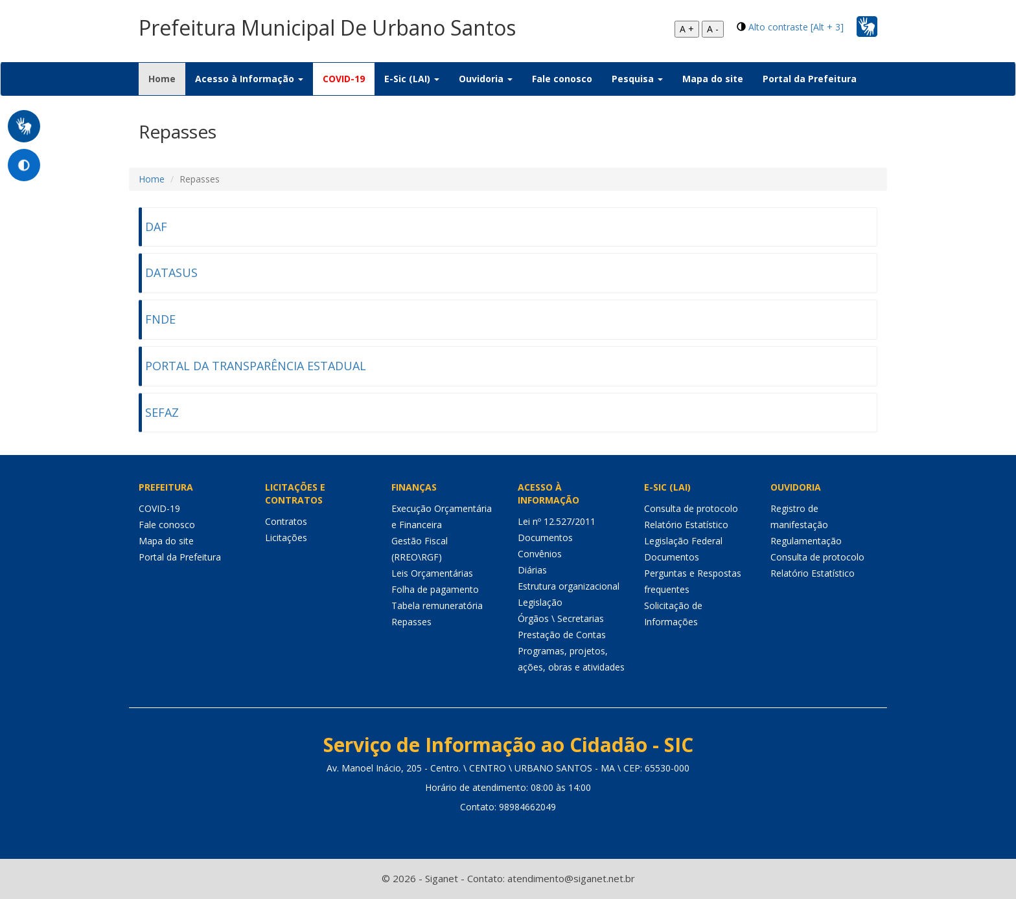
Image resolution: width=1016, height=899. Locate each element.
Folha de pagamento (435, 589)
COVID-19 (344, 78)
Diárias (532, 570)
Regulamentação (806, 541)
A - (713, 29)
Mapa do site (712, 78)
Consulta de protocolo (691, 508)
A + (687, 29)
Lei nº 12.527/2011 (556, 521)
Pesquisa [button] (637, 78)
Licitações (286, 537)
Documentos (545, 537)
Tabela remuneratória (437, 605)
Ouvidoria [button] (486, 78)
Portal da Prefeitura (810, 78)
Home (166, 78)
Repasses (411, 622)
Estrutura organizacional (568, 586)
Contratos (286, 521)
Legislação (540, 602)
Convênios (540, 554)
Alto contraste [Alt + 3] (796, 27)
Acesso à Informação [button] (249, 78)
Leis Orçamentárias (432, 573)
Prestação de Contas (562, 634)
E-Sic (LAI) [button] (411, 78)
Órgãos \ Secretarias (561, 618)
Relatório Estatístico (686, 524)
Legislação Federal (683, 541)
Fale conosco (562, 78)
